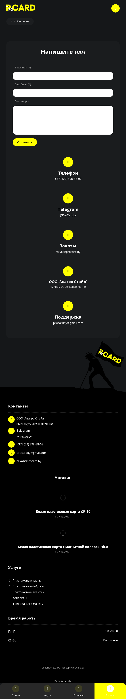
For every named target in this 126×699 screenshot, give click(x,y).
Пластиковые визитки (26, 592)
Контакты (17, 598)
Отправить (24, 142)
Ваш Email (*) (23, 84)
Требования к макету (25, 604)
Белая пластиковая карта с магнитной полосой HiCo (63, 547)
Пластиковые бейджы (26, 586)
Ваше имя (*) (23, 67)
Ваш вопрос (22, 101)
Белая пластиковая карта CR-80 (63, 511)
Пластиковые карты (24, 580)
